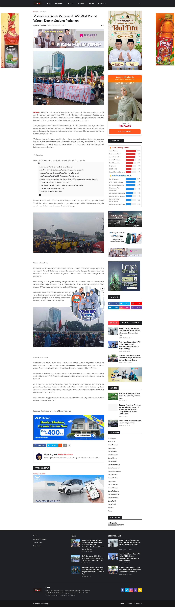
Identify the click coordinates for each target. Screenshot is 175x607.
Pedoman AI (37, 546)
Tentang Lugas (37, 542)
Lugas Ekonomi (113, 455)
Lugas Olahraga (113, 484)
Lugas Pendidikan (113, 494)
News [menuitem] (70, 3)
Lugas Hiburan (112, 458)
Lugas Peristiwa (113, 498)
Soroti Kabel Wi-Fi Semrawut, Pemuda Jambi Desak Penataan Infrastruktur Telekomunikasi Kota (130, 332)
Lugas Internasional (114, 465)
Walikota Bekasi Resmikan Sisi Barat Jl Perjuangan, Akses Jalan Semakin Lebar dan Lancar (130, 358)
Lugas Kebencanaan (114, 471)
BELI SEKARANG (124, 131)
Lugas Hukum (112, 461)
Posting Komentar (39, 474)
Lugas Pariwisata (113, 491)
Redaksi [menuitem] (101, 3)
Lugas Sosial (112, 504)
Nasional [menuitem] (59, 3)
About (122, 604)
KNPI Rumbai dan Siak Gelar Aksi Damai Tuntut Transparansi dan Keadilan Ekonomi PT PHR (92, 558)
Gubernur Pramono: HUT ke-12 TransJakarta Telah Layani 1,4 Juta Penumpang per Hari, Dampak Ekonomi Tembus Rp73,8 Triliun (130, 409)
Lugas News (43, 12)
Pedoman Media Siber (40, 539)
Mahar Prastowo (65, 454)
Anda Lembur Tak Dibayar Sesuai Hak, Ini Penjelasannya (130, 422)
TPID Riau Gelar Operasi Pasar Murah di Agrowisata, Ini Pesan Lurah (129, 396)
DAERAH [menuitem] (91, 3)
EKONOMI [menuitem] (80, 3)
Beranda (35, 12)
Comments (136, 323)
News (110, 511)
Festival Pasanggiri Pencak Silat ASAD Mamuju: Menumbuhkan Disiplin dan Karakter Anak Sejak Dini (93, 570)
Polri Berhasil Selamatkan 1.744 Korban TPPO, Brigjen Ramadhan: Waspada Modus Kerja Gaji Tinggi (130, 345)
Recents (125, 323)
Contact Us (138, 604)
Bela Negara (112, 438)
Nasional (111, 507)
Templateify (44, 604)
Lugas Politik (112, 501)
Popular (113, 323)
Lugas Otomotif (113, 488)
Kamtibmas (111, 441)
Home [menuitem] (49, 3)
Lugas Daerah (112, 451)
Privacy (129, 604)
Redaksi (35, 536)
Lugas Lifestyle (113, 478)
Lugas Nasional (113, 445)
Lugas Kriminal (112, 474)
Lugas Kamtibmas (113, 468)
